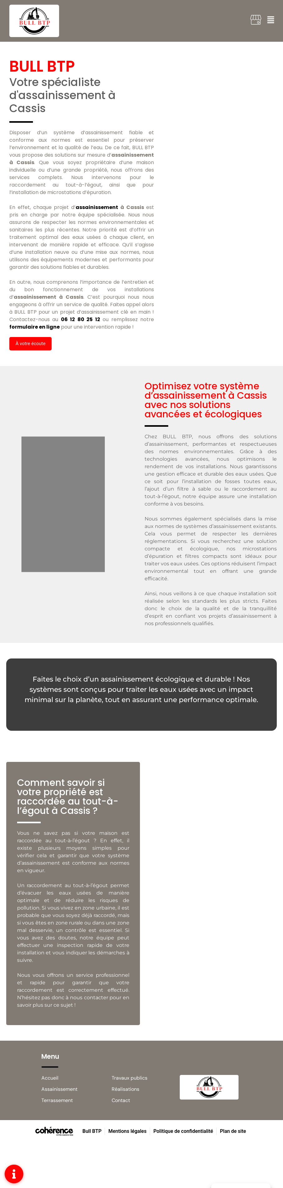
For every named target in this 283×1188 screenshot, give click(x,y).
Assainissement (59, 1089)
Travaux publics (129, 1078)
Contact (121, 1100)
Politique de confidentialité (183, 1131)
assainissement (97, 207)
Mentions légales (127, 1131)
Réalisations (125, 1089)
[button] (30, 343)
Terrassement (57, 1100)
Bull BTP (91, 1131)
